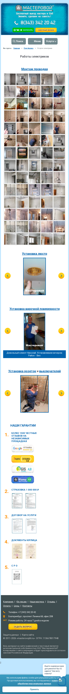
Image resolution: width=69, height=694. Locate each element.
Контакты (27, 606)
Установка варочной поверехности (34, 309)
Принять (34, 689)
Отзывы (51, 602)
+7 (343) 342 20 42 (27, 612)
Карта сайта (28, 635)
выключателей (50, 371)
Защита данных (11, 635)
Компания (8, 602)
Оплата (7, 606)
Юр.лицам (22, 602)
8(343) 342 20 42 (37, 23)
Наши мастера (37, 602)
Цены (17, 606)
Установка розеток (22, 371)
